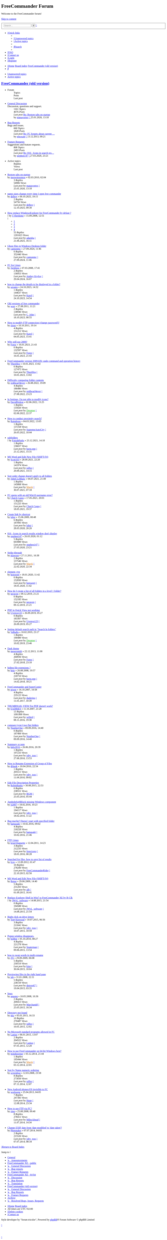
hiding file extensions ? (19, 667)
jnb (12, 977)
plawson (15, 555)
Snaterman (31, 947)
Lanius (14, 1034)
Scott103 (15, 459)
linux (10, 993)
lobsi (13, 517)
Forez (13, 344)
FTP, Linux (13, 840)
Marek (29, 487)
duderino (30, 698)
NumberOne (17, 728)
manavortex (23, 117)
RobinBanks (17, 785)
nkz (12, 1015)
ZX (12, 958)
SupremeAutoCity (35, 429)
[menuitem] (23, 38)
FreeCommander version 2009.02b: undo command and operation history (43, 361)
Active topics (14, 76)
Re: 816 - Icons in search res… (38, 153)
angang (14, 996)
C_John (30, 314)
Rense (14, 881)
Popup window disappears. (20, 936)
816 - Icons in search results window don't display (32, 533)
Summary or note (16, 744)
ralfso (29, 468)
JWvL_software (20, 900)
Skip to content (8, 19)
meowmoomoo (18, 177)
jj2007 (14, 804)
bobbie (14, 938)
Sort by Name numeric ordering (23, 1070)
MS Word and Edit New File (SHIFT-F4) (27, 457)
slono (13, 325)
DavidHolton (17, 402)
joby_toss (31, 755)
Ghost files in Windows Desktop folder (26, 246)
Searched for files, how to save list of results (29, 859)
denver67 (31, 985)
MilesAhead (32, 1119)
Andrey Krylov (33, 276)
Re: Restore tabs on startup (36, 114)
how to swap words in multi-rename (25, 955)
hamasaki (15, 823)
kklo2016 (15, 747)
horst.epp (31, 448)
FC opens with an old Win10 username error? (30, 495)
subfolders (12, 437)
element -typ (13, 572)
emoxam (21, 136)
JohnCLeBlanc (18, 478)
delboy (14, 196)
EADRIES (16, 708)
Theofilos (15, 363)
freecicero (31, 851)
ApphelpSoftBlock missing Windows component (31, 802)
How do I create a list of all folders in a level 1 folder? (34, 591)
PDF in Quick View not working (23, 610)
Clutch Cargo (17, 498)
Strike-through (14, 552)
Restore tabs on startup (18, 174)
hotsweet (15, 574)
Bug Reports (13, 122)
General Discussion (17, 103)
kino (28, 966)
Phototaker (16, 1130)
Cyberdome (18, 215)
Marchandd (32, 1004)
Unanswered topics (16, 74)
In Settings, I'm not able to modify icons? (27, 399)
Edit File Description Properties (23, 782)
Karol (29, 295)
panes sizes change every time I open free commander (34, 193)
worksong (15, 1092)
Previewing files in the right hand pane (26, 974)
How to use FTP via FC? (19, 1108)
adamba (30, 238)
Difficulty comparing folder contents (25, 380)
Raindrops (16, 421)
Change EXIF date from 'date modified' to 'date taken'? (34, 1127)
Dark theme (13, 648)
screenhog (16, 1073)
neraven (14, 593)
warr (13, 306)
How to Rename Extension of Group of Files (29, 763)
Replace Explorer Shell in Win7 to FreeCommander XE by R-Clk (40, 897)
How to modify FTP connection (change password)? (33, 322)
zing (13, 1111)
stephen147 (22, 155)
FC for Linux (13, 265)
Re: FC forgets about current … (39, 133)
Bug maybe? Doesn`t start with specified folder (30, 821)
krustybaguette (18, 843)
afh (27, 889)
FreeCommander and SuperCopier (24, 687)
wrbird (29, 717)
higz (13, 670)
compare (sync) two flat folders (23, 725)
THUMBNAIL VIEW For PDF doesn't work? (30, 706)
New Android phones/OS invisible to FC (27, 1089)
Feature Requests (15, 142)
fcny (13, 862)
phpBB (53, 1219)
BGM (29, 794)
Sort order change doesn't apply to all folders (29, 476)
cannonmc (16, 248)
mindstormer (17, 1054)
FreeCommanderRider (37, 870)
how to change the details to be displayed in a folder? (33, 284)
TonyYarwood (18, 919)
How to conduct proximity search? (24, 418)
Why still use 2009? (17, 342)
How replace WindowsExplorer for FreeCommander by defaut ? (39, 213)
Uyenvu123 (16, 613)
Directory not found (17, 1012)
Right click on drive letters (20, 917)
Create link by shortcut (18, 514)
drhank (14, 766)
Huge (29, 1100)
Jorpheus (15, 268)
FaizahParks (18, 440)
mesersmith (16, 651)
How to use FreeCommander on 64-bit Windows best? (34, 1051)
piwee (13, 689)
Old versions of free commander (23, 303)
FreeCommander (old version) (25, 83)
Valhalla (15, 632)
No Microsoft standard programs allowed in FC (31, 1032)
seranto (14, 287)
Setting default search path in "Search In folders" (31, 629)
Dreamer (30, 410)
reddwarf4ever (18, 383)
